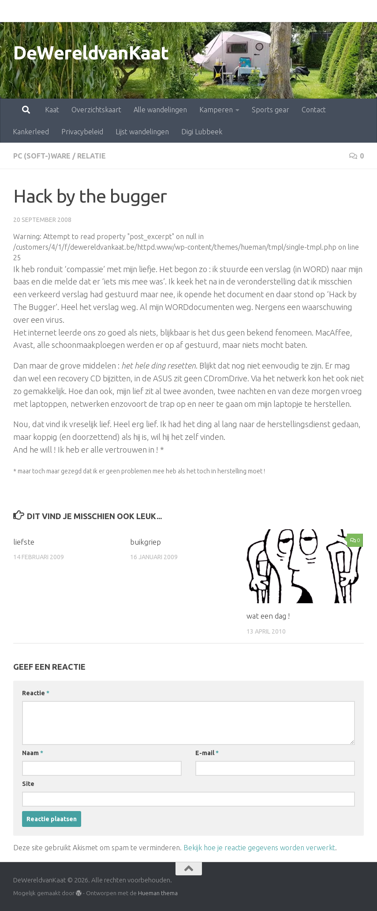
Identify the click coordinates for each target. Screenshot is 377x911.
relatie (92, 156)
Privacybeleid (82, 132)
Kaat (13, 11)
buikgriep (145, 542)
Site (28, 783)
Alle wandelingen (121, 11)
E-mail (207, 752)
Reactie (35, 693)
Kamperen (177, 11)
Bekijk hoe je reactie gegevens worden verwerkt (259, 848)
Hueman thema (158, 893)
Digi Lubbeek (201, 132)
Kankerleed (317, 11)
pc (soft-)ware (42, 156)
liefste (23, 542)
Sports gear (231, 11)
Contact (275, 11)
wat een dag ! (268, 616)
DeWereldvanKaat (91, 52)
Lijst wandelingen (142, 132)
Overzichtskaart (57, 11)
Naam (32, 752)
